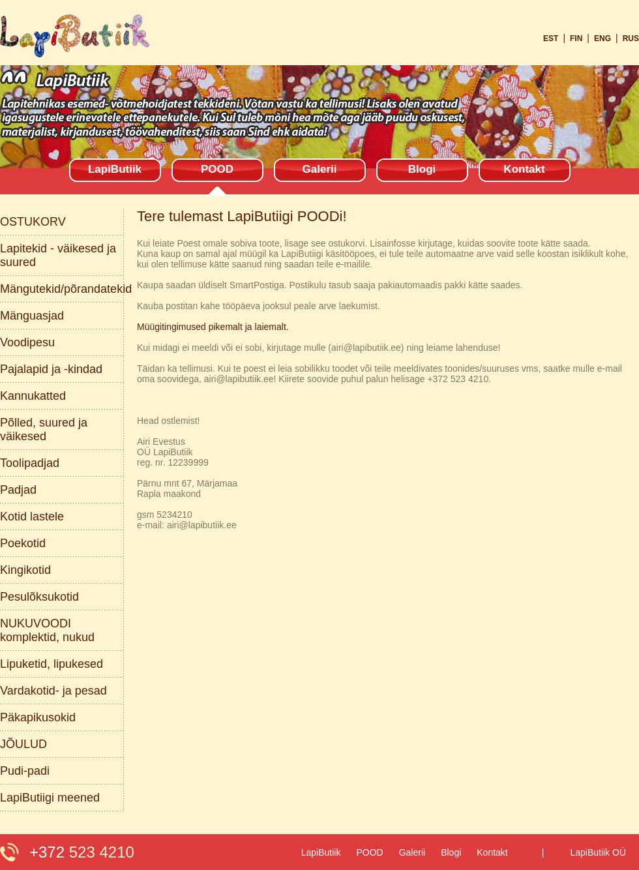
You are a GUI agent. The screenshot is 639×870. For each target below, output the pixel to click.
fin (576, 38)
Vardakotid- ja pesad (53, 690)
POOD (217, 169)
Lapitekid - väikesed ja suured (58, 255)
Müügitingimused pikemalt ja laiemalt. (213, 327)
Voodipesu (27, 342)
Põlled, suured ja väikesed (43, 429)
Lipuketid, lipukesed (51, 663)
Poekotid (23, 543)
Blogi (422, 169)
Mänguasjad (32, 315)
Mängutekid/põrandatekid (62, 288)
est (550, 38)
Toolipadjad (29, 463)
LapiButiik (114, 169)
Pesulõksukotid (39, 596)
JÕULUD (23, 744)
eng (602, 38)
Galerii (320, 169)
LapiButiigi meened (50, 797)
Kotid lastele (32, 516)
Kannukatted (33, 395)
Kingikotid (25, 570)
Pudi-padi (25, 770)
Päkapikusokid (38, 717)
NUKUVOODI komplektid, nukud (47, 630)
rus (631, 38)
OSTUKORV (33, 221)
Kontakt (523, 169)
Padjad (18, 489)
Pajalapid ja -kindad (51, 369)
